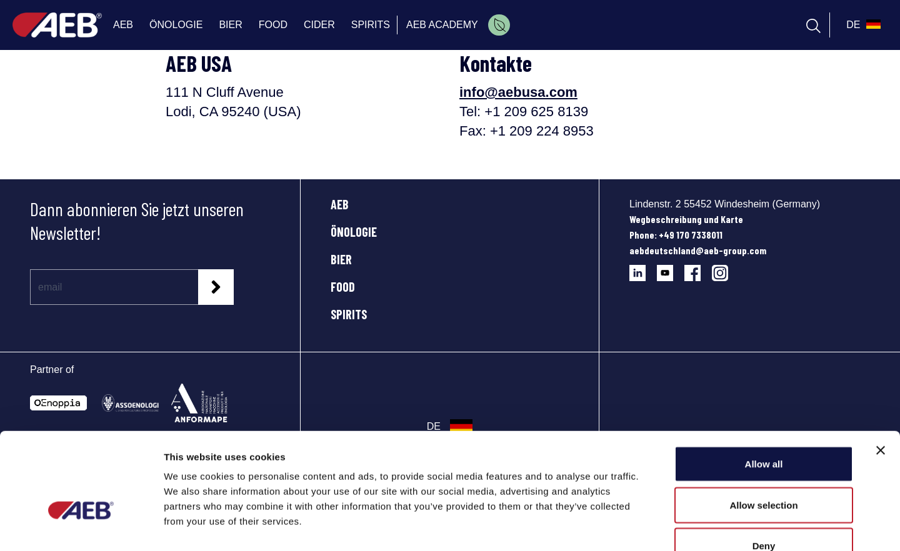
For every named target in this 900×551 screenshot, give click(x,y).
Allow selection (763, 428)
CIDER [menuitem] (319, 24)
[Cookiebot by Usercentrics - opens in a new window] (81, 526)
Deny (764, 469)
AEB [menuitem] (123, 24)
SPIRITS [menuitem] (370, 24)
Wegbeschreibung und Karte (686, 219)
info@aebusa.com (518, 92)
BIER (341, 259)
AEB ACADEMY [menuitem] (442, 24)
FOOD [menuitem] (273, 24)
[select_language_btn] (861, 25)
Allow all (764, 387)
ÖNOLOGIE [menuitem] (175, 24)
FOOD (343, 286)
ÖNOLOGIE (354, 231)
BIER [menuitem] (230, 24)
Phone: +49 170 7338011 (675, 235)
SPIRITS (349, 314)
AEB (340, 204)
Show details (656, 526)
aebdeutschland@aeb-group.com (697, 250)
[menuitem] (499, 25)
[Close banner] (880, 373)
